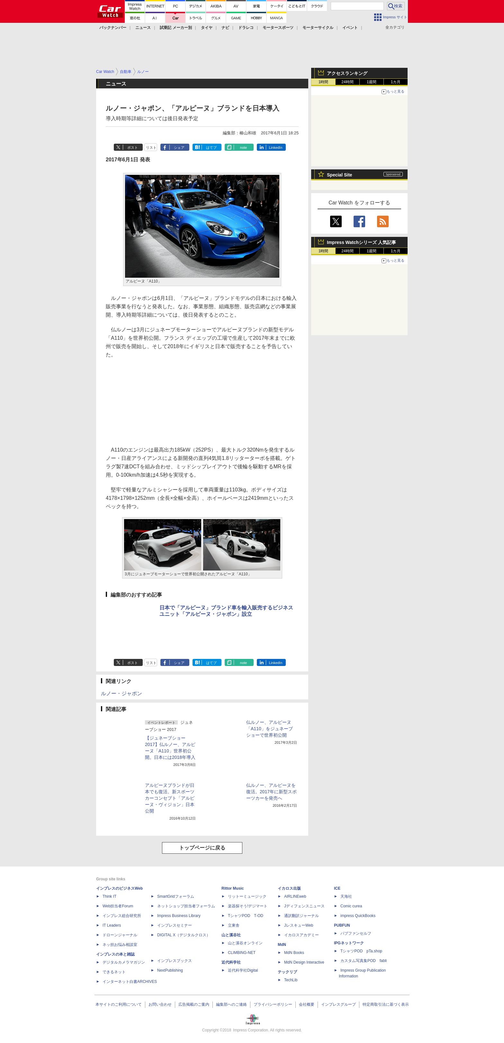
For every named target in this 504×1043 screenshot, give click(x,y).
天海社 (346, 896)
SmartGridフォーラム (175, 896)
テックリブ (287, 972)
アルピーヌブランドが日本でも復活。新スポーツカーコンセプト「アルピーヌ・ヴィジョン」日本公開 (169, 798)
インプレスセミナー (174, 925)
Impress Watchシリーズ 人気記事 (361, 242)
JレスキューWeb (298, 925)
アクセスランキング (347, 73)
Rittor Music (232, 888)
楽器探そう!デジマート (247, 906)
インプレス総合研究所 (122, 915)
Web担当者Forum (118, 906)
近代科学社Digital (243, 970)
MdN (282, 944)
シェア (179, 147)
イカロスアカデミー (301, 935)
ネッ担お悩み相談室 (120, 944)
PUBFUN (342, 925)
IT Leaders (112, 925)
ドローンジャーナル (120, 935)
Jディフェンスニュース (304, 906)
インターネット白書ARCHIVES (130, 981)
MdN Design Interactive (304, 962)
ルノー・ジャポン (121, 693)
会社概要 (306, 1004)
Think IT (109, 896)
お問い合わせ (160, 1004)
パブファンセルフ (355, 933)
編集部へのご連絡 (231, 1004)
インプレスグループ (338, 1004)
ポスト (132, 147)
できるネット (114, 972)
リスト (151, 147)
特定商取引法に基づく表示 (386, 1004)
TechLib (290, 980)
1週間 (372, 82)
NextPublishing (170, 970)
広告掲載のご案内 (193, 1004)
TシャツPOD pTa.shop (361, 951)
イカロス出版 (289, 888)
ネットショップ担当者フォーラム (186, 906)
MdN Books (294, 952)
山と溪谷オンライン (245, 943)
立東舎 (233, 925)
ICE (337, 888)
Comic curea (351, 906)
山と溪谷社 (231, 935)
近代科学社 (231, 962)
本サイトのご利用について (118, 1004)
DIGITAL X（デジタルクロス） (183, 935)
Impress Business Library (179, 915)
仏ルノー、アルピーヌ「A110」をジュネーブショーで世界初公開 (269, 729)
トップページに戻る (202, 847)
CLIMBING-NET (242, 952)
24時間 (347, 82)
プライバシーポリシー (273, 1004)
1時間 (323, 82)
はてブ (211, 147)
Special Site (339, 174)
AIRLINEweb (295, 896)
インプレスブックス (174, 960)
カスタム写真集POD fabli (363, 960)
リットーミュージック (247, 896)
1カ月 (396, 82)
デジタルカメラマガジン (124, 962)
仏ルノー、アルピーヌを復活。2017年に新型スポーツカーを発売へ (271, 792)
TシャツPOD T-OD (245, 915)
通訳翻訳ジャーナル (301, 915)
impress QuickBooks (357, 915)
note (243, 147)
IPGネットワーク (349, 943)
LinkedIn (276, 147)
